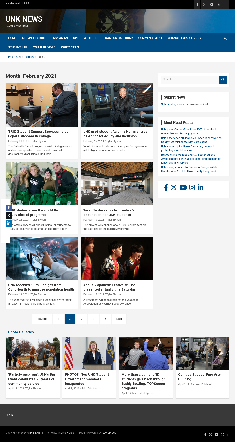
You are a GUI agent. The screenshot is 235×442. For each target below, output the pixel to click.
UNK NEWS (24, 19)
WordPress (109, 432)
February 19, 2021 (93, 219)
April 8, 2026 (72, 388)
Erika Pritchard (90, 388)
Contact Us (70, 47)
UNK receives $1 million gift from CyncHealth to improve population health (41, 287)
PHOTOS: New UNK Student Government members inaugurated (87, 379)
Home (12, 38)
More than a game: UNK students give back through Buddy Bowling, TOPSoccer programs (144, 381)
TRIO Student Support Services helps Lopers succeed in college (38, 133)
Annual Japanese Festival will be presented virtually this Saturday (109, 287)
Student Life (18, 47)
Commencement (150, 38)
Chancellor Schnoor (184, 38)
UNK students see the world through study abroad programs (37, 212)
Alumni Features (34, 38)
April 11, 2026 (16, 388)
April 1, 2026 (185, 384)
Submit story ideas (172, 104)
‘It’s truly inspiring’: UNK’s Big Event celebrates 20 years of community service (31, 379)
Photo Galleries (21, 332)
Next (119, 319)
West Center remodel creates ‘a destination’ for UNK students (109, 212)
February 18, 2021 (18, 294)
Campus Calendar (119, 38)
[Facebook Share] (9, 208)
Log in (9, 415)
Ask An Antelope (66, 38)
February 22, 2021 (93, 141)
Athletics (92, 38)
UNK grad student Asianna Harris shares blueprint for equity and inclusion (115, 133)
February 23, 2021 (18, 141)
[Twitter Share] (9, 215)
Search (223, 80)
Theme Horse (65, 432)
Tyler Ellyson (38, 141)
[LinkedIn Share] (9, 223)
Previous (42, 319)
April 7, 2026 (129, 393)
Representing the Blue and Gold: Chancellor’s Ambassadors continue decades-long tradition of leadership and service (191, 158)
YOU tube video (44, 47)
